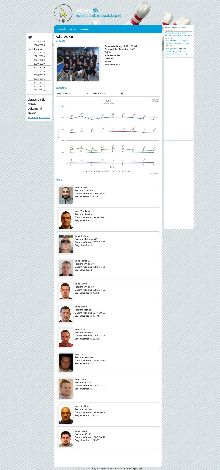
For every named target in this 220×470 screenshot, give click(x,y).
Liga (58, 93)
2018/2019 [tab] (39, 67)
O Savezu (84, 29)
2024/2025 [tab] (39, 45)
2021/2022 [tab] (39, 60)
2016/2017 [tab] (39, 75)
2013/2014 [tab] (39, 86)
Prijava (138, 468)
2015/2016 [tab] (39, 79)
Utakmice (96, 93)
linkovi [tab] (32, 113)
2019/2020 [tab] (39, 64)
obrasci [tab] (32, 104)
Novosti (62, 29)
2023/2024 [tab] (39, 52)
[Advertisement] (39, 150)
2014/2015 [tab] (39, 83)
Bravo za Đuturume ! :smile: (176, 27)
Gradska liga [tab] (35, 49)
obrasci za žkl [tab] (36, 99)
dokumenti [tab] (35, 108)
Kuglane (73, 29)
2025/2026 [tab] (39, 41)
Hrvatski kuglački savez (39, 117)
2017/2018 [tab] (39, 71)
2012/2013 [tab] (39, 90)
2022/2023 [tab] (39, 56)
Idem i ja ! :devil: (171, 48)
